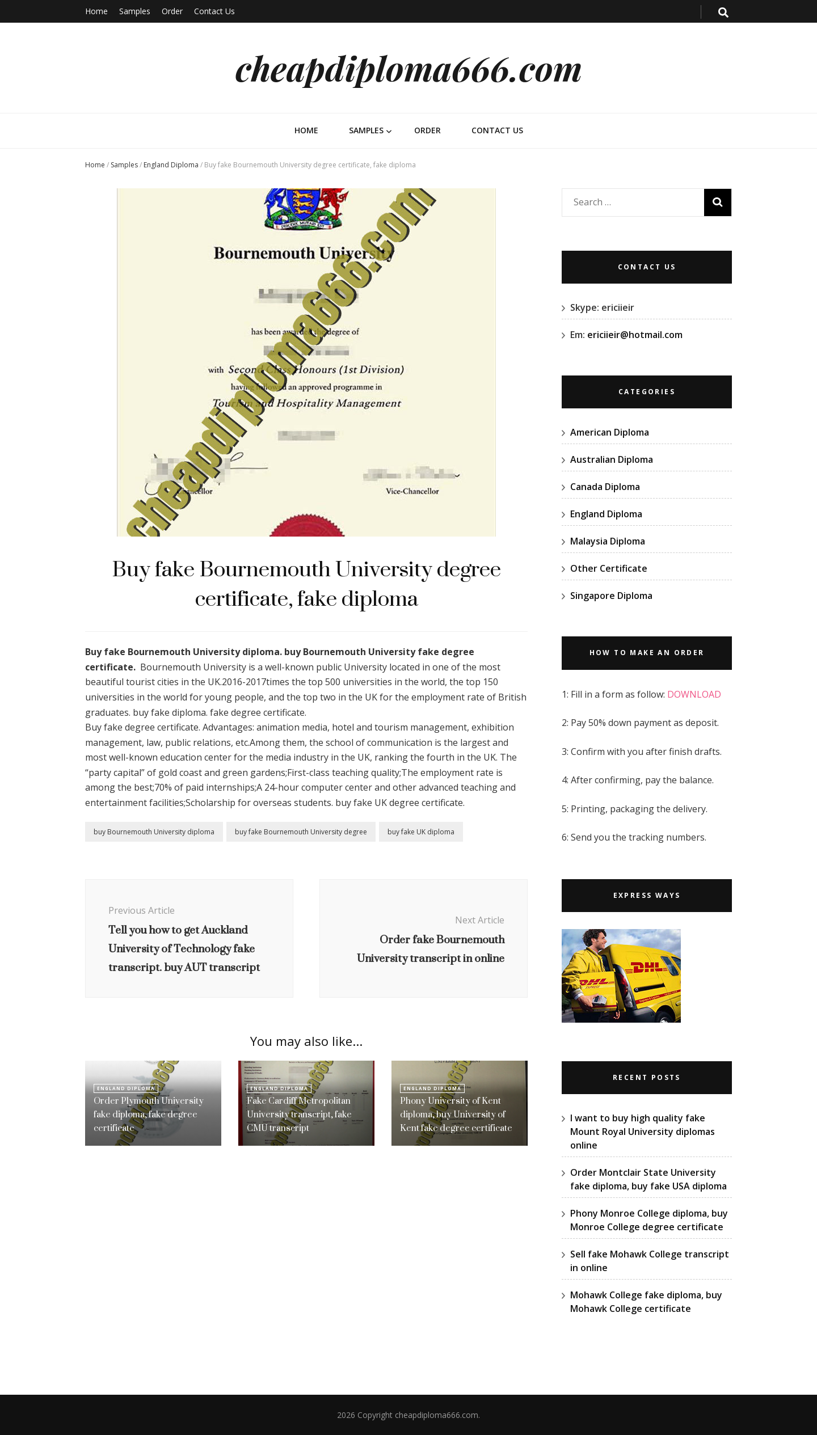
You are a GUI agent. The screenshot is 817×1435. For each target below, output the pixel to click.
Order (172, 11)
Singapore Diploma (611, 595)
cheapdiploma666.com (408, 67)
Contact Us (214, 11)
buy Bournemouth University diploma (154, 832)
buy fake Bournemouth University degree (301, 832)
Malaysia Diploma (607, 541)
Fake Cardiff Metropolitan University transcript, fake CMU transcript (299, 1114)
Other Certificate (608, 568)
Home (96, 11)
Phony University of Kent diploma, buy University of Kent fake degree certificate (456, 1114)
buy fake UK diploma (421, 832)
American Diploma (609, 432)
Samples (134, 11)
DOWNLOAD (694, 694)
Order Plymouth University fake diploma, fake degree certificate (149, 1114)
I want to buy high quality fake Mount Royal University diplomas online (642, 1131)
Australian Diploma (611, 459)
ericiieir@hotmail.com (635, 334)
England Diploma (171, 165)
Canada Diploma (605, 486)
